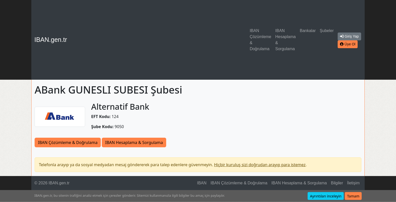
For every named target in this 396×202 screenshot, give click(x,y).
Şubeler (327, 30)
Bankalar (308, 30)
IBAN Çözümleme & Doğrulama (260, 39)
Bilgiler (337, 183)
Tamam (353, 196)
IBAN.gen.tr (50, 39)
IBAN (201, 183)
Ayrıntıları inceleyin (325, 196)
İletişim (353, 183)
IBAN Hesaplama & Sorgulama (285, 39)
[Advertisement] (159, 40)
